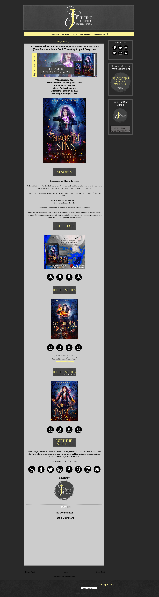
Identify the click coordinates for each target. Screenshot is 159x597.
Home (65, 572)
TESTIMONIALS (85, 34)
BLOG (75, 34)
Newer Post (30, 572)
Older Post (100, 572)
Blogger (83, 593)
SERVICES (65, 34)
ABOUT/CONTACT (100, 34)
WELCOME (55, 34)
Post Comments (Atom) (69, 576)
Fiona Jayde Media (71, 93)
